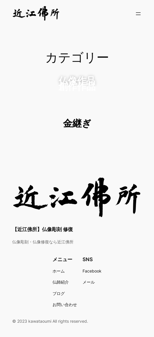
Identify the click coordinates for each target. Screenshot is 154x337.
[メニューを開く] (138, 13)
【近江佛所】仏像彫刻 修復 (42, 229)
